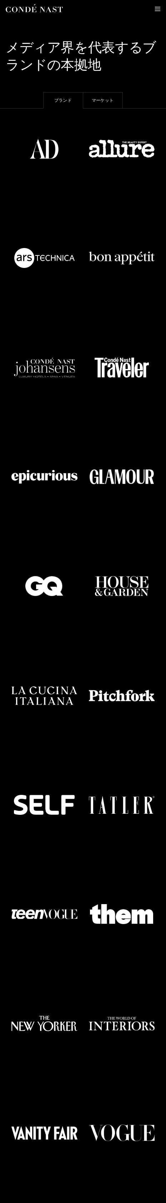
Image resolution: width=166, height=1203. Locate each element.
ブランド (63, 100)
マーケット (103, 100)
